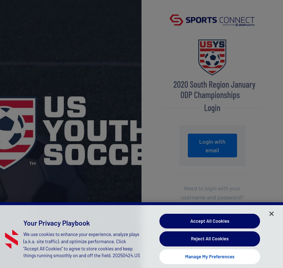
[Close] (271, 215)
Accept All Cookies (209, 222)
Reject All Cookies (210, 240)
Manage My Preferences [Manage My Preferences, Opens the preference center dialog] (210, 258)
